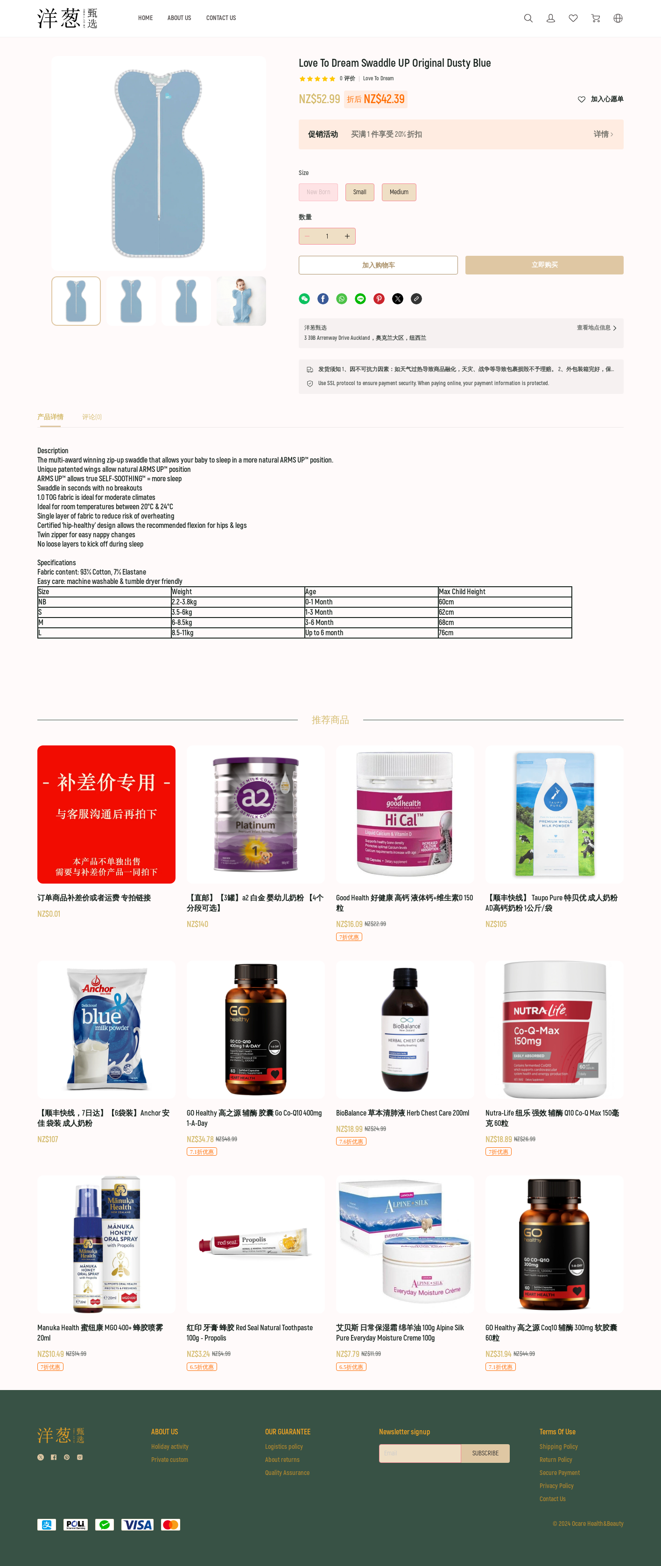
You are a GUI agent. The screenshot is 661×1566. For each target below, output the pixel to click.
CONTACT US (221, 18)
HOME (145, 18)
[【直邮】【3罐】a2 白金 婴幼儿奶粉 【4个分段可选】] (256, 837)
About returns (282, 1460)
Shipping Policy (559, 1447)
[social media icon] (40, 1458)
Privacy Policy (557, 1486)
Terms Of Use (558, 1432)
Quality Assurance (287, 1473)
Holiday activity (170, 1447)
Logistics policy (284, 1447)
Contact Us (553, 1499)
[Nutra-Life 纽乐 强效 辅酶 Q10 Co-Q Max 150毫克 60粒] (554, 1059)
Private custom (169, 1460)
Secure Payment (560, 1473)
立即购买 (545, 265)
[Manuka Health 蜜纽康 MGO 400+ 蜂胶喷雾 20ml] (106, 1273)
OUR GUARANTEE (287, 1432)
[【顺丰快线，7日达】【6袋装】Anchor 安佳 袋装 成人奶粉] (106, 1053)
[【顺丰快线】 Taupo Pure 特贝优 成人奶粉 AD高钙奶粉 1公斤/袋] (554, 837)
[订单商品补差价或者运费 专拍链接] (106, 832)
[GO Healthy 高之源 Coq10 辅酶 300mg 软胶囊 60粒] (554, 1273)
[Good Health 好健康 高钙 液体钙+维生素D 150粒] (405, 843)
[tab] (50, 420)
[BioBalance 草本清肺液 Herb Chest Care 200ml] (405, 1054)
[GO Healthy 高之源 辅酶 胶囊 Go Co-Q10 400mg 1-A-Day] (256, 1059)
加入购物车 (378, 265)
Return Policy (556, 1460)
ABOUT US (179, 18)
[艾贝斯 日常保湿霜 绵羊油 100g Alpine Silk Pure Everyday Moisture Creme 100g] (405, 1273)
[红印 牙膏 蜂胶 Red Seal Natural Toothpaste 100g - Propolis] (256, 1273)
